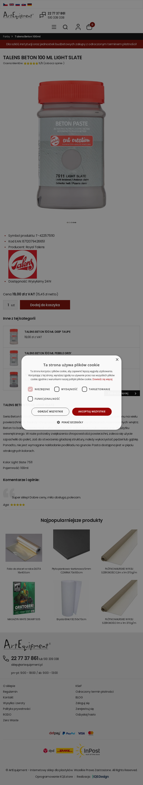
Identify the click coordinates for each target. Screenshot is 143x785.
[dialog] (71, 392)
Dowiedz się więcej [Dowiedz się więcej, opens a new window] (102, 379)
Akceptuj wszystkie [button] (92, 411)
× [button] (117, 359)
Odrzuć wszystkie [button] (50, 411)
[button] (71, 422)
